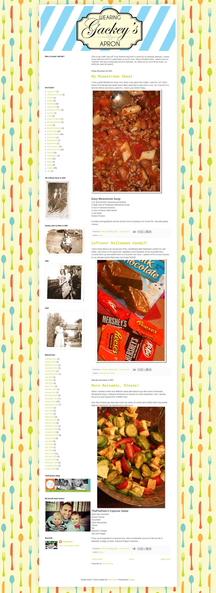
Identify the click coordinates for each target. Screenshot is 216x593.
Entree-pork (52, 143)
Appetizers (51, 92)
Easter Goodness (54, 128)
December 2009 (51, 426)
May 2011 (49, 380)
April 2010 (49, 414)
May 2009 (49, 447)
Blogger (131, 580)
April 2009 (49, 450)
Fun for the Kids (53, 150)
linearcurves (112, 580)
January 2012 (50, 362)
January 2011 (50, 392)
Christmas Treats (54, 110)
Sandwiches (52, 156)
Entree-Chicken (53, 134)
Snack (49, 162)
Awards (50, 98)
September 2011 (51, 374)
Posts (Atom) (107, 564)
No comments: (124, 231)
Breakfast (51, 104)
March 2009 (49, 454)
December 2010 (51, 395)
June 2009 (49, 444)
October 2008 (50, 469)
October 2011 (50, 371)
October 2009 (50, 432)
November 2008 (51, 466)
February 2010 (51, 420)
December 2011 (51, 365)
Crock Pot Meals (53, 119)
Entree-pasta (52, 140)
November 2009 (51, 429)
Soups (100, 235)
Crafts (49, 116)
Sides (49, 159)
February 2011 (51, 389)
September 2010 (51, 405)
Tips (49, 171)
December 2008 (51, 463)
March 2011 (49, 386)
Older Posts (165, 559)
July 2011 (49, 377)
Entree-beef (52, 131)
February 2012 (51, 359)
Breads (50, 101)
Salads (100, 552)
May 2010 (49, 411)
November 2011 (51, 368)
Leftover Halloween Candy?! (120, 243)
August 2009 (50, 438)
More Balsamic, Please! (115, 386)
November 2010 (51, 399)
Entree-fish (51, 137)
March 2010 (49, 417)
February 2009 (51, 457)
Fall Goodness (103, 373)
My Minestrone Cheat (112, 77)
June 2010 (49, 408)
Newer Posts (97, 559)
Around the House (54, 95)
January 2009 (50, 460)
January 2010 (50, 423)
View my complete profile (69, 546)
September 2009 (51, 435)
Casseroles (51, 107)
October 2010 (50, 402)
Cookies (50, 113)
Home (131, 559)
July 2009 (49, 441)
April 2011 (49, 383)
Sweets (112, 373)
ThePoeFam (67, 542)
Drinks (49, 125)
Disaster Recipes (54, 122)
